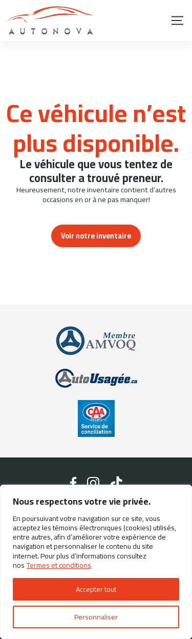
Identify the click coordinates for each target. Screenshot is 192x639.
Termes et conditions (59, 565)
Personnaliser (96, 617)
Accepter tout (96, 589)
